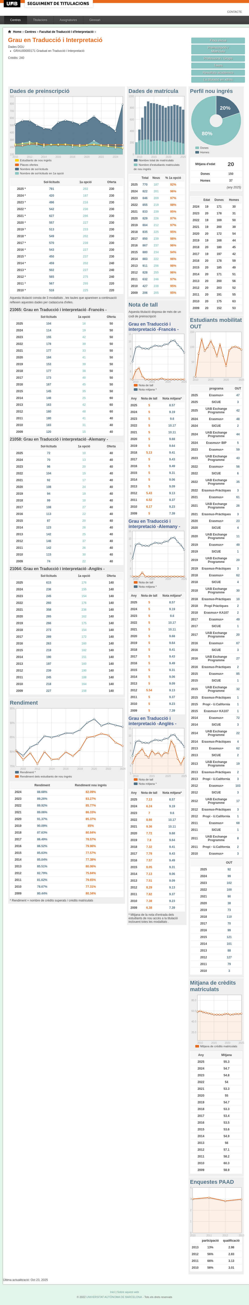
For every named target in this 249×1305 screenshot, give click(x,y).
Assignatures (68, 20)
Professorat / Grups (218, 58)
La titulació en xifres (218, 79)
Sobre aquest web (128, 1291)
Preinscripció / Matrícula (218, 49)
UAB (12, 3)
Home (17, 32)
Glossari (94, 20)
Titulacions (40, 20)
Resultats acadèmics (218, 72)
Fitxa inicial (218, 40)
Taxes (218, 65)
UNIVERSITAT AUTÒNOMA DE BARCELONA (114, 1296)
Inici (112, 1291)
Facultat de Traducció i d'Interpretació (66, 32)
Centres (15, 20)
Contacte (234, 11)
